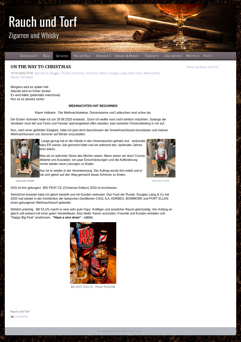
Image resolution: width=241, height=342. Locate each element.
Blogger (55, 73)
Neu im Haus (82, 56)
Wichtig (191, 56)
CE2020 (65, 73)
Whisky (15, 77)
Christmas (78, 73)
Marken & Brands (127, 56)
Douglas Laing (117, 73)
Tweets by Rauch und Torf (202, 67)
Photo (207, 56)
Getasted (62, 56)
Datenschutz (28, 56)
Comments (21, 316)
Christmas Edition (97, 73)
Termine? (150, 56)
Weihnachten (151, 73)
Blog (46, 56)
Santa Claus (134, 73)
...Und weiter (171, 56)
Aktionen (102, 56)
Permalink (27, 77)
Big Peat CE (42, 73)
